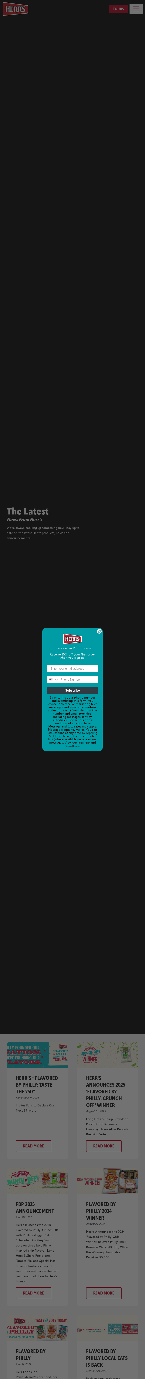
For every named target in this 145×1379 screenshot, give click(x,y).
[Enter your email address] (72, 668)
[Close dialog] (99, 631)
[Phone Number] (78, 679)
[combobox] (53, 679)
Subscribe (72, 690)
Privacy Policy (84, 743)
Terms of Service (72, 746)
